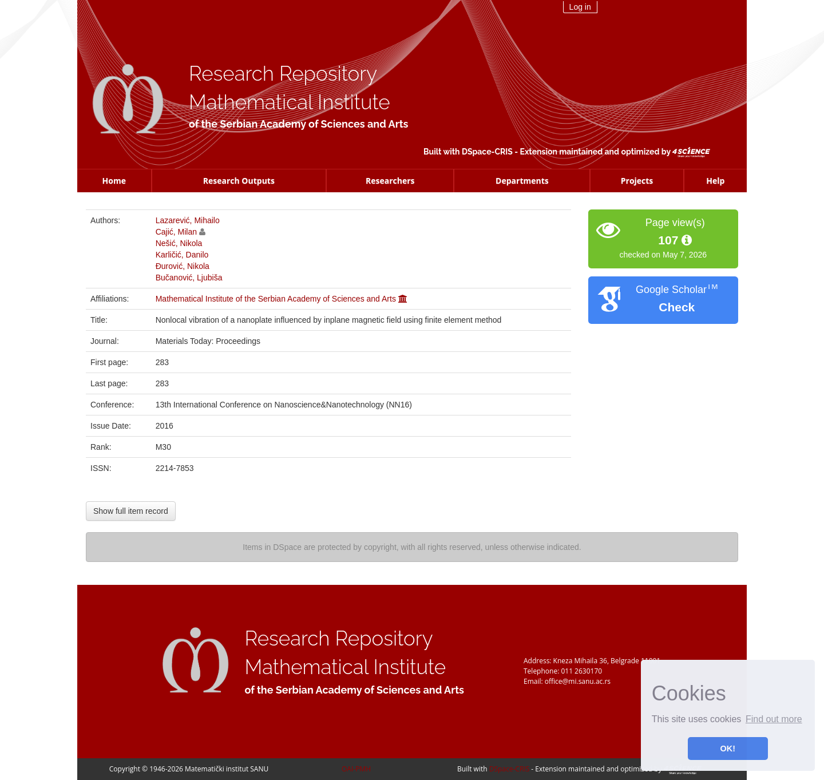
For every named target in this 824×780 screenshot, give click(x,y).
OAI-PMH (356, 769)
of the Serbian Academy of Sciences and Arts (298, 124)
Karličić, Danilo (182, 254)
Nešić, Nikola (179, 243)
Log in (580, 6)
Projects (637, 180)
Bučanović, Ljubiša (189, 277)
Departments (522, 180)
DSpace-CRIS (487, 151)
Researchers (390, 180)
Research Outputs (239, 180)
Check (677, 307)
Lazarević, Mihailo (188, 220)
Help (715, 180)
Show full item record (130, 511)
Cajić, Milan (176, 231)
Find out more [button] (774, 719)
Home (114, 180)
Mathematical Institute (289, 102)
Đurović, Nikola (182, 266)
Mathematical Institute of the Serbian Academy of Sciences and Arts (276, 298)
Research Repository (283, 73)
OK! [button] (727, 748)
